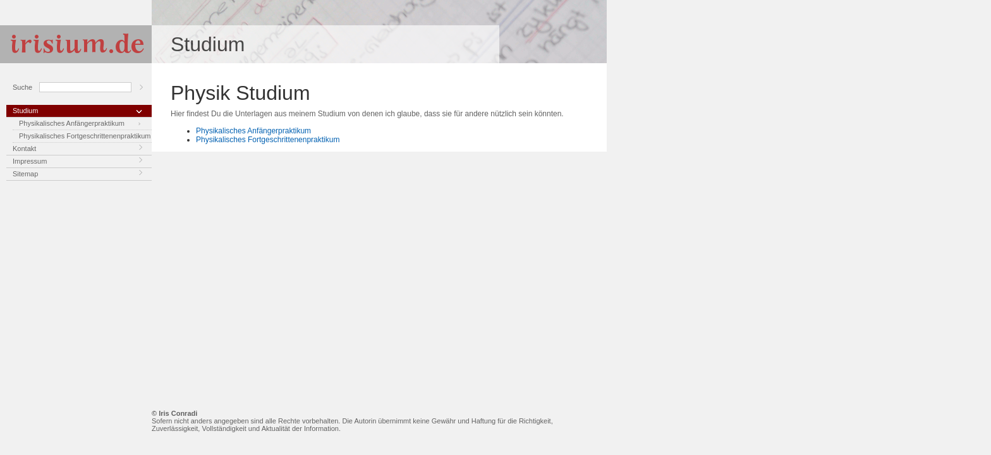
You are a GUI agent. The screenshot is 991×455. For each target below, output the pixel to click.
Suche (22, 87)
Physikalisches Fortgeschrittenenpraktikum (84, 136)
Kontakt (24, 148)
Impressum (30, 161)
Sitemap (25, 174)
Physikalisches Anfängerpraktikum (72, 123)
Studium (25, 110)
